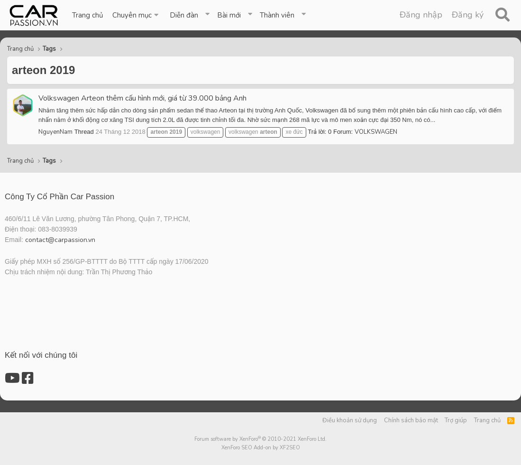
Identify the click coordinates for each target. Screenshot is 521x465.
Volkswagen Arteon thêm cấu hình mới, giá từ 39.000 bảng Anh (142, 98)
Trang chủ (87, 15)
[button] (136, 15)
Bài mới (229, 15)
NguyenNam (55, 132)
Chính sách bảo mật (411, 420)
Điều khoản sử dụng (349, 420)
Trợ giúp (456, 420)
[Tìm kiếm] (502, 15)
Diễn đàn (184, 15)
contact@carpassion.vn (60, 239)
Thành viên (277, 15)
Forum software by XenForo (260, 439)
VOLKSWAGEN (376, 132)
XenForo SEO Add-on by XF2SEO (260, 447)
